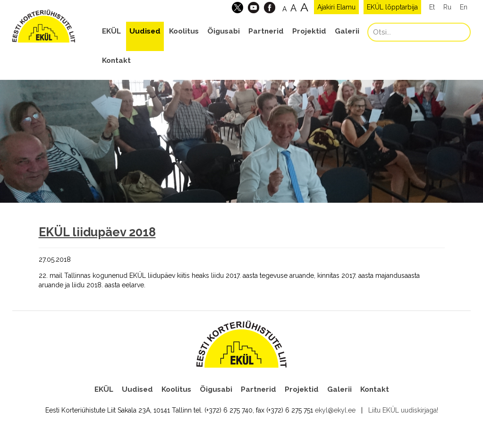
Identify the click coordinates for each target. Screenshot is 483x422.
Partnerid (266, 31)
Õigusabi (223, 31)
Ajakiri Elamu (336, 7)
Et (432, 7)
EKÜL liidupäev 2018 (97, 232)
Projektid (309, 31)
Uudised (145, 31)
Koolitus (184, 31)
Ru (447, 7)
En (463, 7)
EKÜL (111, 31)
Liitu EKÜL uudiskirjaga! (403, 410)
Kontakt (116, 60)
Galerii (347, 31)
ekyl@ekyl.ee (335, 410)
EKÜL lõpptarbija (392, 7)
